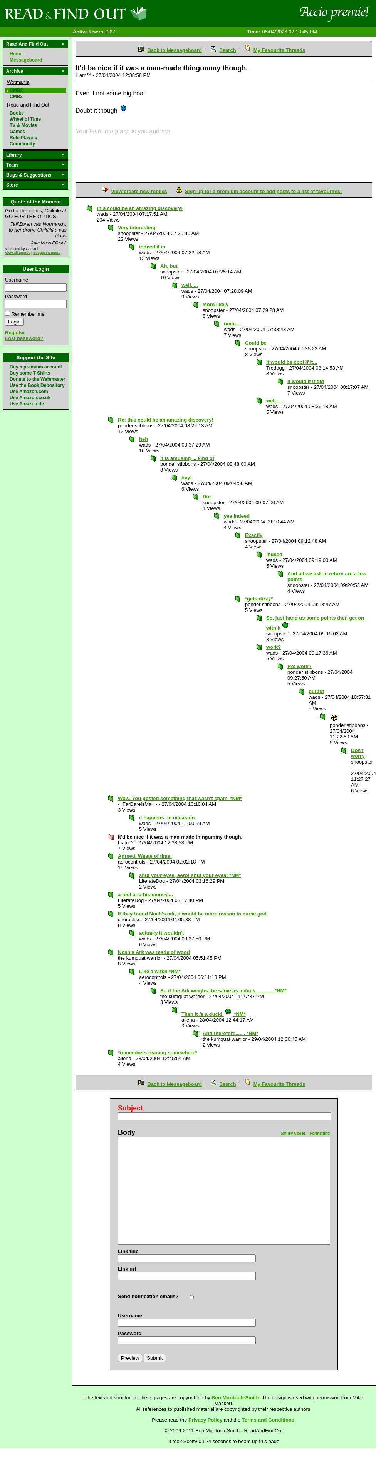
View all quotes (17, 253)
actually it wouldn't (161, 933)
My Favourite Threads (279, 50)
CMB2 (16, 90)
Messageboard (26, 60)
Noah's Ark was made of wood (154, 952)
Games (17, 131)
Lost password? (24, 338)
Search (227, 50)
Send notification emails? (148, 1296)
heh (143, 439)
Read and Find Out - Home (116, 13)
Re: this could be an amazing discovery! (165, 420)
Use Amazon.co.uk (30, 397)
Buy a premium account (36, 367)
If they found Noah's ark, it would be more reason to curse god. (193, 914)
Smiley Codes (293, 1133)
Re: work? (299, 666)
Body (126, 1132)
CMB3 (16, 96)
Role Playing (23, 137)
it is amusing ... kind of (187, 458)
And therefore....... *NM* (230, 1033)
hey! (186, 477)
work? (273, 647)
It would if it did (305, 381)
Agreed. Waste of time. (145, 856)
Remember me (28, 314)
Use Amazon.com (29, 391)
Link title (128, 1251)
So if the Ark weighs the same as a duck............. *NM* (223, 991)
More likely (215, 304)
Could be (256, 343)
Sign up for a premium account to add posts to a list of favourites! (263, 191)
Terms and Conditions (268, 1420)
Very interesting (137, 227)
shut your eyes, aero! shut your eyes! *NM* (190, 875)
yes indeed (237, 516)
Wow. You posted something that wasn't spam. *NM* (180, 798)
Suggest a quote (46, 253)
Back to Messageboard (174, 50)
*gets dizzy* (259, 599)
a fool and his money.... (145, 894)
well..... (189, 285)
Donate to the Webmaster (37, 379)
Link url (127, 1269)
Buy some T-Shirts (30, 373)
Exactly (254, 535)
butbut (316, 691)
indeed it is (152, 247)
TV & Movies (23, 125)
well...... (275, 400)
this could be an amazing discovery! (140, 208)
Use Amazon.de (27, 404)
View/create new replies (139, 191)
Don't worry (357, 753)
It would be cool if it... (291, 362)
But (207, 497)
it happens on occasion (167, 817)
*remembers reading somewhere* (157, 1052)
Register (15, 332)
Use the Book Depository (37, 385)
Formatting (320, 1133)
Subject (130, 1108)
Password (16, 296)
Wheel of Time (25, 119)
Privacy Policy (205, 1420)
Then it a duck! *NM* (213, 1014)
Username (16, 280)
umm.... (233, 324)
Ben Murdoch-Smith (235, 1397)
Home (16, 54)
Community (22, 144)
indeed (274, 554)
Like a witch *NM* (160, 971)
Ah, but (169, 266)
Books (17, 113)
